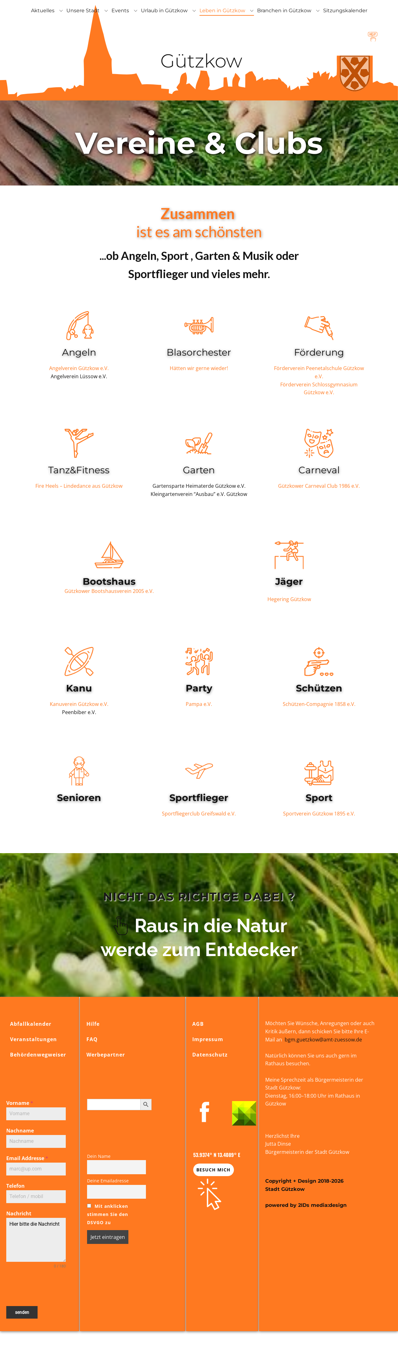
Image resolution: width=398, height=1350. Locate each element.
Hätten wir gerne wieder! (199, 368)
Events (120, 10)
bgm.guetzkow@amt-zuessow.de (323, 1039)
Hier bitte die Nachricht (36, 1240)
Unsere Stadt (83, 10)
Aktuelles (42, 10)
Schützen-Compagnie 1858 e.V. (319, 704)
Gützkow (199, 60)
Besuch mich (213, 1170)
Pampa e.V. (199, 704)
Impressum (207, 1039)
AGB (198, 1023)
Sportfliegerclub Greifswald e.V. (199, 813)
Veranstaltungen (33, 1039)
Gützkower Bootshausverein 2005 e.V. (109, 591)
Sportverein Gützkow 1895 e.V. (319, 813)
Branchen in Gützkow (284, 10)
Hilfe (93, 1023)
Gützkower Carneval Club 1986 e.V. (319, 485)
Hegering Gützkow (289, 599)
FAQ (92, 1039)
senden (22, 1312)
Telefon (15, 1185)
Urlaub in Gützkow (164, 10)
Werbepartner (105, 1054)
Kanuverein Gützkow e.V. (79, 704)
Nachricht (18, 1213)
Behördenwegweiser (38, 1054)
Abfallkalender (30, 1023)
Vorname (19, 1103)
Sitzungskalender (345, 10)
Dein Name (99, 1156)
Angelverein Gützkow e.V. (79, 368)
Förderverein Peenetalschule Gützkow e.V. (319, 372)
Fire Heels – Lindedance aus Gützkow (78, 485)
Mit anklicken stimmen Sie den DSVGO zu (107, 1214)
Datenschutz (210, 1054)
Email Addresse (27, 1158)
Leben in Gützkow (222, 10)
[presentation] (36, 1287)
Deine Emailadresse (108, 1181)
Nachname (20, 1130)
